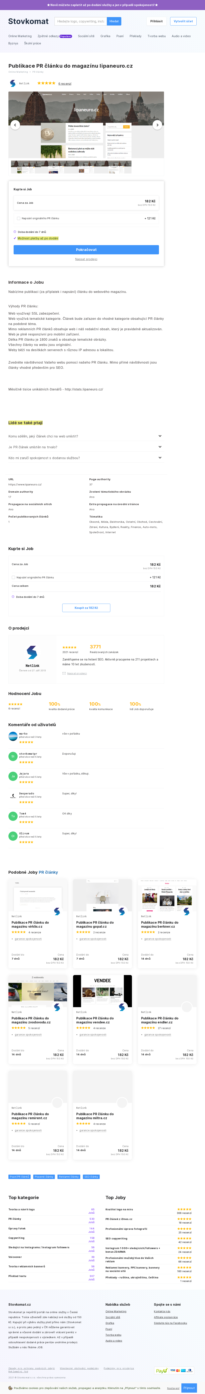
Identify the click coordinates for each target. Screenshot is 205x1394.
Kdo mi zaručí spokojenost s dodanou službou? (44, 458)
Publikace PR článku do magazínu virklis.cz (30, 924)
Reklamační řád (18, 1371)
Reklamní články (69, 1176)
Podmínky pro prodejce (119, 1368)
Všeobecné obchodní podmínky (79, 1368)
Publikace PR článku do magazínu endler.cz (159, 1020)
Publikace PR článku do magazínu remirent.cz (30, 1116)
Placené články (44, 1176)
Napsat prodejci (86, 259)
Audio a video (114, 1340)
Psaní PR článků (19, 1176)
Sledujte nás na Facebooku (170, 1323)
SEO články (91, 1176)
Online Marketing (116, 1311)
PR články (48, 872)
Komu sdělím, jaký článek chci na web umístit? (43, 436)
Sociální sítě (113, 1317)
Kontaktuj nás (162, 1311)
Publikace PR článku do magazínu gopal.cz (95, 924)
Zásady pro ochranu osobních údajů (31, 1368)
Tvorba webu (113, 1334)
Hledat (114, 21)
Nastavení (173, 1388)
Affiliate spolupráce (166, 1317)
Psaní (109, 1329)
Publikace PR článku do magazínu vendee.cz (95, 1020)
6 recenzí (64, 83)
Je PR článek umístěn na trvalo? (32, 447)
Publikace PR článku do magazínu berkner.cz (159, 924)
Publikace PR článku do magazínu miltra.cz (95, 1116)
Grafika (110, 1323)
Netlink (24, 83)
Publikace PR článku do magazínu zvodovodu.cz (31, 1020)
